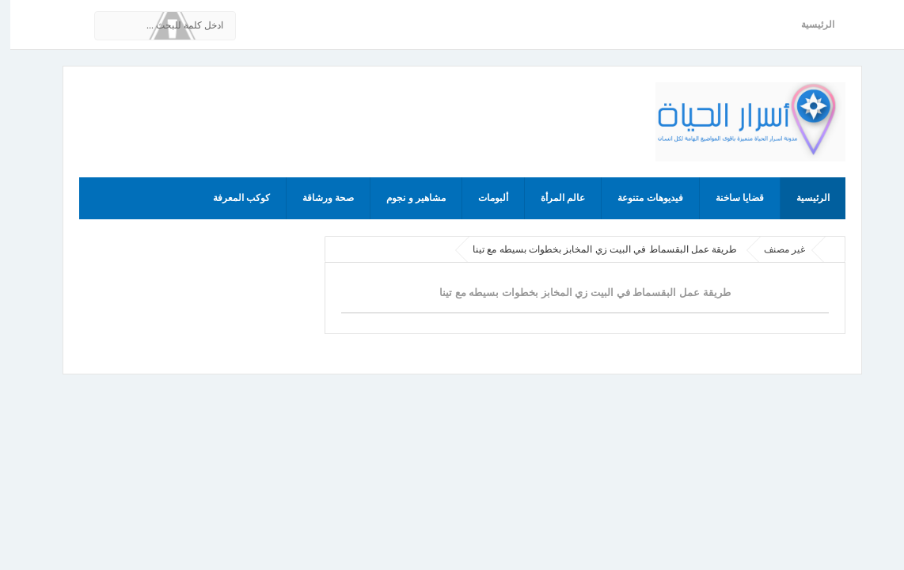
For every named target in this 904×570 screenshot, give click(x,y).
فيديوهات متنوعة (639, 197)
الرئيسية (807, 24)
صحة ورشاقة (318, 197)
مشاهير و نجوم (405, 197)
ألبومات (483, 197)
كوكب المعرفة (231, 197)
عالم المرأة (552, 197)
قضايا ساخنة (729, 197)
